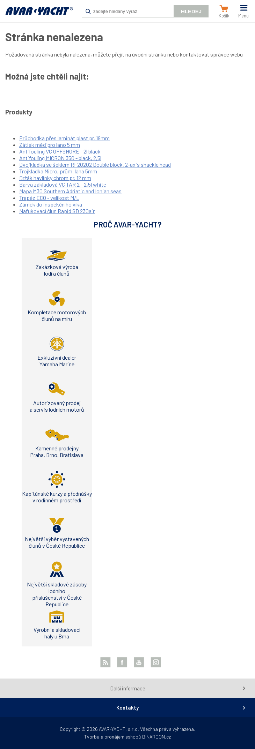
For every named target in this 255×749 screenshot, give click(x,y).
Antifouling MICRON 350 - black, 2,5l (60, 158)
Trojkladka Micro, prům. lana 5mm (58, 171)
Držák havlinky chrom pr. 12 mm (55, 177)
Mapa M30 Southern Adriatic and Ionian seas (70, 191)
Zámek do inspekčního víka (50, 204)
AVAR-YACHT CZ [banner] (39, 14)
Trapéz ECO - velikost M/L (49, 197)
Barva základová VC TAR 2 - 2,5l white (62, 184)
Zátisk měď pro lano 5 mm (49, 144)
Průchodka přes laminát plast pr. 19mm (64, 138)
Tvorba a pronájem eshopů (112, 737)
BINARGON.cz (156, 737)
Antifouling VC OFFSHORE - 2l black (60, 151)
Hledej (191, 11)
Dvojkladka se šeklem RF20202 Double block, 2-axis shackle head (95, 164)
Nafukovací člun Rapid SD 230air (57, 211)
